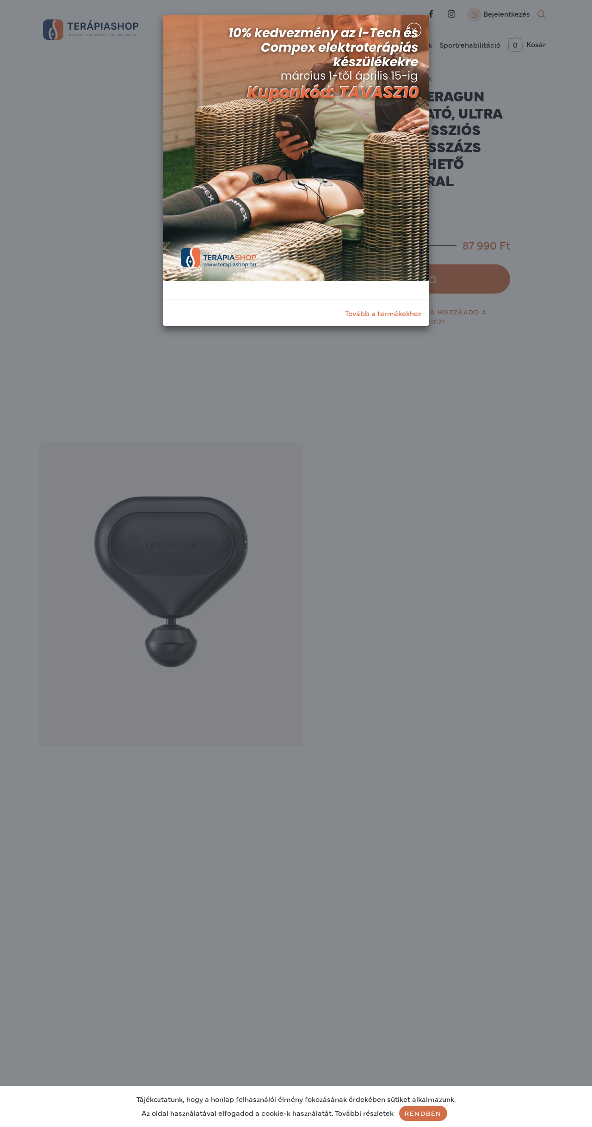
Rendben (423, 1113)
